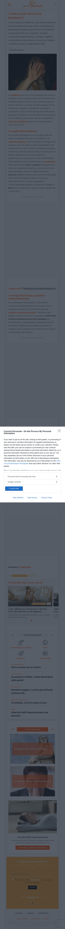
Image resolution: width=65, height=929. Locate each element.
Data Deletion (18, 498)
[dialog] (32, 464)
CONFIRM (14, 489)
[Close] (60, 431)
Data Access (32, 498)
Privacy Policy (46, 498)
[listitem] (32, 476)
